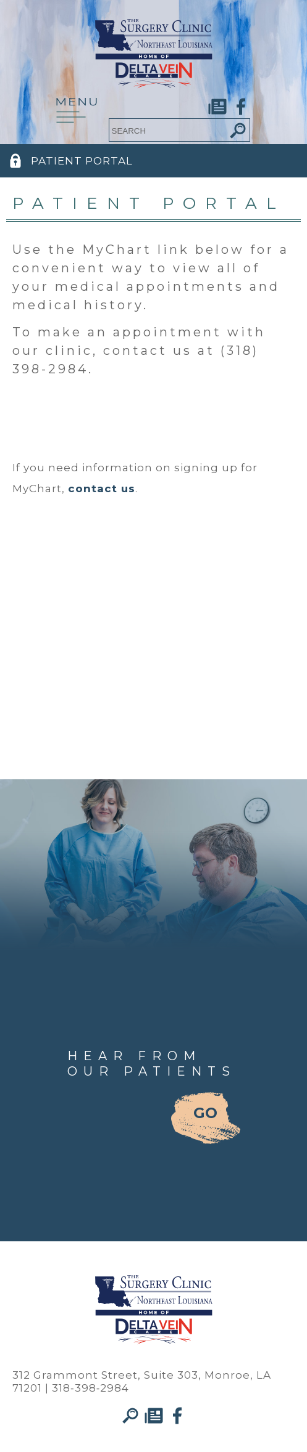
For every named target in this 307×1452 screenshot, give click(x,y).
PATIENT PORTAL (82, 161)
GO (205, 1113)
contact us (101, 488)
